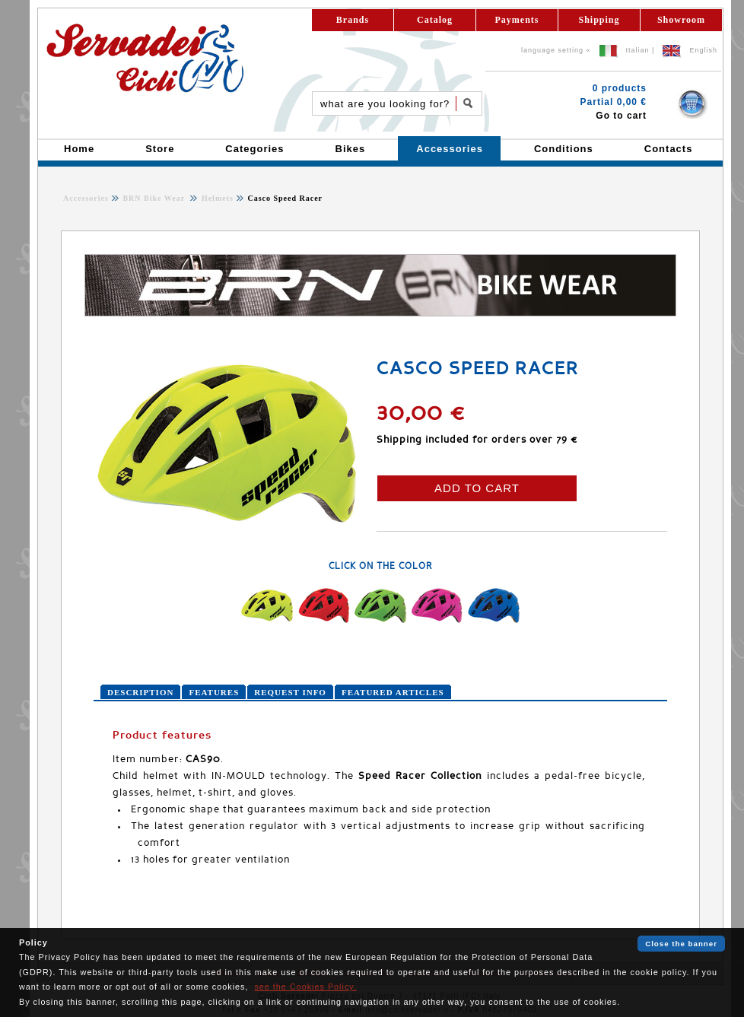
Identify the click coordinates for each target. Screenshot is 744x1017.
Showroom (681, 19)
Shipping (598, 19)
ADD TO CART (477, 487)
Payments (517, 19)
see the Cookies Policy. (305, 986)
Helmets (216, 198)
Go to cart (621, 115)
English (703, 50)
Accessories (86, 198)
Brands (352, 19)
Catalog (435, 19)
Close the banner (681, 943)
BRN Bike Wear (154, 198)
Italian (638, 50)
